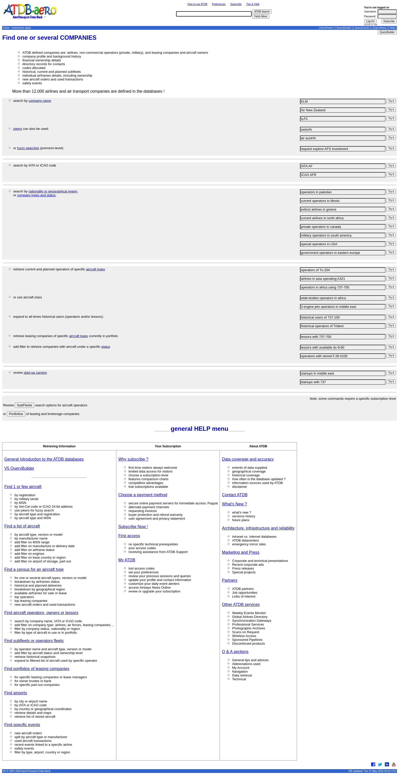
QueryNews (379, 27)
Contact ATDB (234, 495)
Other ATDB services (241, 604)
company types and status (36, 195)
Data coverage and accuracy (248, 459)
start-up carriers (35, 373)
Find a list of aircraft (22, 526)
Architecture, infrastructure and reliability (258, 528)
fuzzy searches (28, 148)
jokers (17, 129)
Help (392, 27)
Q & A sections (235, 651)
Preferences (219, 4)
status (105, 347)
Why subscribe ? (133, 459)
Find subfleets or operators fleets (34, 641)
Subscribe (235, 4)
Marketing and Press (240, 552)
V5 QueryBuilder (19, 468)
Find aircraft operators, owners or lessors (41, 613)
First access (129, 536)
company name (39, 101)
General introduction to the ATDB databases (44, 459)
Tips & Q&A (252, 4)
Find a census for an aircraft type (34, 569)
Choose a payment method (142, 495)
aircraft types (95, 269)
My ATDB (126, 560)
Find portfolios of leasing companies (36, 669)
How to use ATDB (197, 4)
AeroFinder (326, 27)
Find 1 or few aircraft (22, 487)
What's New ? (234, 504)
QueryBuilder (343, 27)
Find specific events (22, 725)
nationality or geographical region (52, 191)
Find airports (15, 693)
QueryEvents (362, 27)
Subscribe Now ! (133, 526)
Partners (229, 580)
